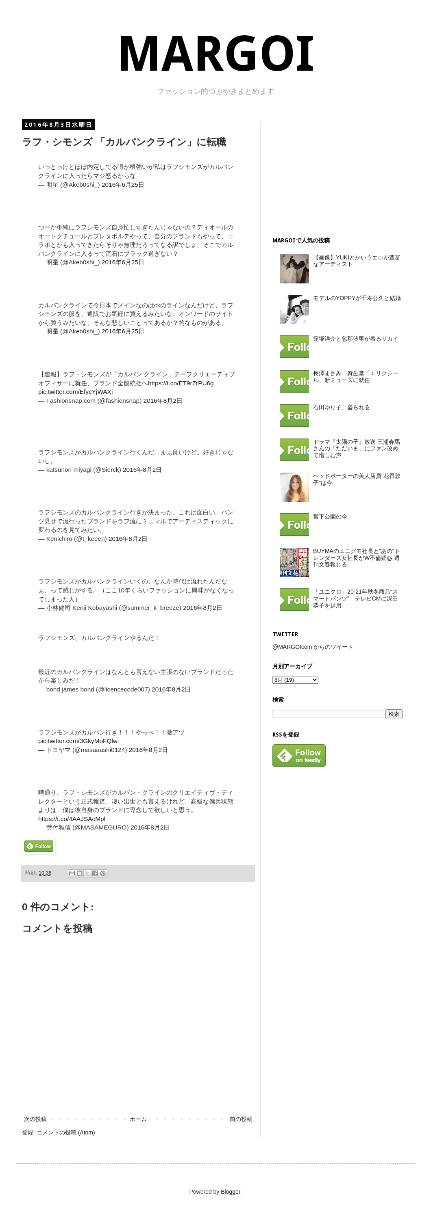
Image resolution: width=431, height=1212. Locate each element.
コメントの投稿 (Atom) (66, 1132)
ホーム (138, 1119)
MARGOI (215, 53)
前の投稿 (241, 1119)
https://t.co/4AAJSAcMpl (71, 818)
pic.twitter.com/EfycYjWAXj (75, 391)
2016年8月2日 (163, 400)
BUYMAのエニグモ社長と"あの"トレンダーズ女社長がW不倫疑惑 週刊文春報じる (356, 558)
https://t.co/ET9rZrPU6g (181, 383)
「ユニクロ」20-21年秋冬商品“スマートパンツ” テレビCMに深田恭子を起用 (355, 598)
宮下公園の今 (330, 516)
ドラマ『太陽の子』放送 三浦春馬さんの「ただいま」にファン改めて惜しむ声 (356, 449)
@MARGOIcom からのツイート (312, 647)
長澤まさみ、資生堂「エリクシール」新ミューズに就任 (355, 376)
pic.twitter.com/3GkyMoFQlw (78, 740)
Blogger (230, 1191)
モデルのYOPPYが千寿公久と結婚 (357, 298)
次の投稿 (35, 1119)
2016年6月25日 (123, 184)
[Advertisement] (327, 172)
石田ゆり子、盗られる (341, 407)
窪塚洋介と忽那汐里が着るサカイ (355, 338)
